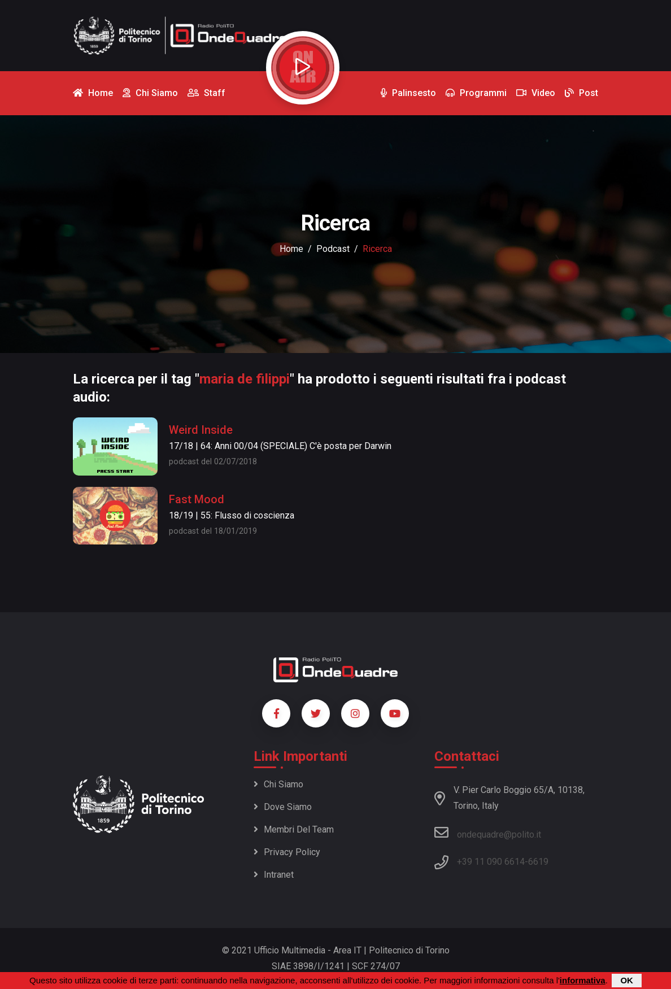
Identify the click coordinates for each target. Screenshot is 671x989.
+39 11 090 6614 (491, 861)
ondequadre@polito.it (487, 832)
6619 (538, 861)
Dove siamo (283, 806)
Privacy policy (287, 852)
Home (291, 248)
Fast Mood (196, 499)
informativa (582, 981)
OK (626, 981)
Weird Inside (201, 430)
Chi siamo (278, 784)
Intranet (274, 874)
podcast (333, 248)
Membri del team (294, 829)
